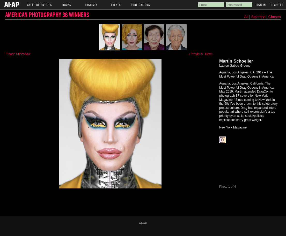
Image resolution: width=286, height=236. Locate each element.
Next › (209, 54)
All (246, 17)
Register (277, 5)
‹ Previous (196, 54)
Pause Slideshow (18, 54)
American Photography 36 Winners (47, 15)
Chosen (274, 17)
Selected (258, 17)
